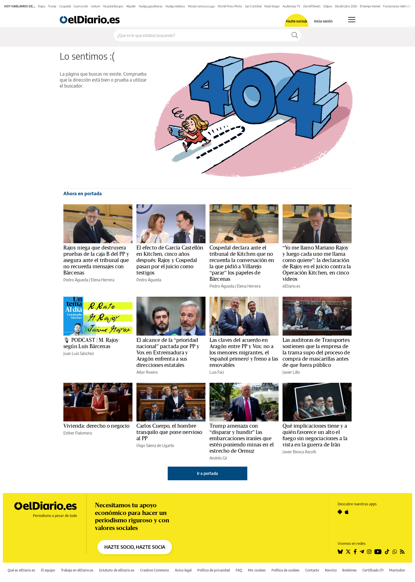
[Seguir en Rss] (402, 551)
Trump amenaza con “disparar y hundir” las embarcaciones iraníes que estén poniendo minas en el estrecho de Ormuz (241, 438)
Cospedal (65, 6)
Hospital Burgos (113, 6)
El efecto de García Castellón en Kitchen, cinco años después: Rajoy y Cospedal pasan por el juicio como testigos (169, 260)
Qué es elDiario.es (21, 570)
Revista (331, 570)
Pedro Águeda (75, 279)
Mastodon (397, 570)
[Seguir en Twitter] (348, 551)
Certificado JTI (372, 570)
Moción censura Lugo (201, 6)
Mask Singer (272, 6)
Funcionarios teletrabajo (398, 6)
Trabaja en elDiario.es (77, 570)
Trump (52, 6)
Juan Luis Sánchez (78, 353)
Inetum (95, 6)
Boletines (349, 570)
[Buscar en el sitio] (201, 35)
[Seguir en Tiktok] (387, 551)
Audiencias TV (291, 6)
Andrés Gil (218, 458)
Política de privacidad (213, 570)
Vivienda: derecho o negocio (96, 426)
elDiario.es (291, 286)
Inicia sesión (323, 21)
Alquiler (131, 6)
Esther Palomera (77, 433)
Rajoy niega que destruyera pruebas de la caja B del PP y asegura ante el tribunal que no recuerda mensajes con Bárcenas (96, 260)
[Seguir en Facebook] (355, 551)
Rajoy (41, 6)
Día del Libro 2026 (346, 6)
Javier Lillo (291, 372)
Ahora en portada (82, 193)
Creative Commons (154, 570)
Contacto (312, 570)
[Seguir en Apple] (347, 511)
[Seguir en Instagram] (369, 551)
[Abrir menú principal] (351, 19)
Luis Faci (216, 372)
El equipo (48, 570)
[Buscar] (294, 35)
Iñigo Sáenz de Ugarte (155, 445)
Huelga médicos (175, 6)
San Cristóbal (253, 6)
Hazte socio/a (296, 21)
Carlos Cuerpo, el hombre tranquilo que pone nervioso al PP (169, 432)
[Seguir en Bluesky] (340, 551)
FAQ (239, 570)
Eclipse (327, 6)
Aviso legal (183, 570)
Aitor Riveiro (147, 372)
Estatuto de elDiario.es (116, 570)
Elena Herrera (102, 279)
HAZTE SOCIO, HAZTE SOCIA (134, 547)
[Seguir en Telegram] (362, 551)
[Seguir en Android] (340, 511)
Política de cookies (285, 570)
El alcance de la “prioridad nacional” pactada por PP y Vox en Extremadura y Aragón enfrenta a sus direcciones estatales (167, 352)
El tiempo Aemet (370, 6)
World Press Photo (230, 6)
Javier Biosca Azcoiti (299, 451)
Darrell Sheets (312, 6)
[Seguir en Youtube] (378, 551)
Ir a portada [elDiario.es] (207, 473)
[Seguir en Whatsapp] (395, 551)
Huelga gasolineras (151, 6)
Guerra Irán (81, 6)
